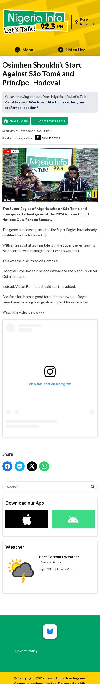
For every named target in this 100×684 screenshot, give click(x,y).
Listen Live (71, 50)
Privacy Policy (26, 650)
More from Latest (51, 121)
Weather (14, 547)
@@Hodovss (47, 137)
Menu (24, 50)
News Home (19, 121)
